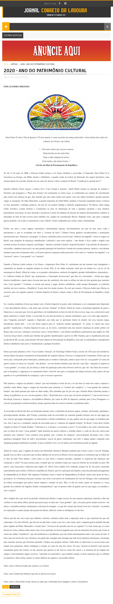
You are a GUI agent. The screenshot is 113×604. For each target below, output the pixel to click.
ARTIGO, (24, 77)
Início (6, 64)
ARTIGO (14, 64)
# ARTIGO (15, 586)
